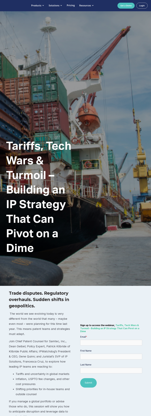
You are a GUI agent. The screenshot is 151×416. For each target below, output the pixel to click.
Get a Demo (126, 5)
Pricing (69, 5)
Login (142, 5)
